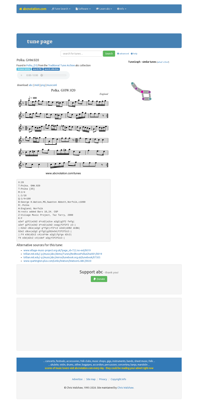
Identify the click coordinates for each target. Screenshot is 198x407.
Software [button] (83, 8)
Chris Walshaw (125, 387)
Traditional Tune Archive (61, 65)
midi (37, 85)
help (134, 53)
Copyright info (118, 379)
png (43, 85)
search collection (51, 69)
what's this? (162, 62)
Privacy (103, 379)
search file (37, 69)
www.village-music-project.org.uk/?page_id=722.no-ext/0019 (57, 250)
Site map (91, 379)
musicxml (52, 85)
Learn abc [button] (104, 8)
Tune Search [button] (61, 8)
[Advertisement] (99, 25)
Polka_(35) (32, 65)
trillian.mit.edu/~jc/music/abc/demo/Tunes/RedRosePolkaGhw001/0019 (63, 253)
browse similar (24, 69)
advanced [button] (123, 53)
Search (109, 53)
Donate (99, 279)
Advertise (77, 379)
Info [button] (121, 8)
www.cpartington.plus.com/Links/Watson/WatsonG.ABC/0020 (57, 260)
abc (31, 85)
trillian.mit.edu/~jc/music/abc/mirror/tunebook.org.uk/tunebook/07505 (62, 257)
